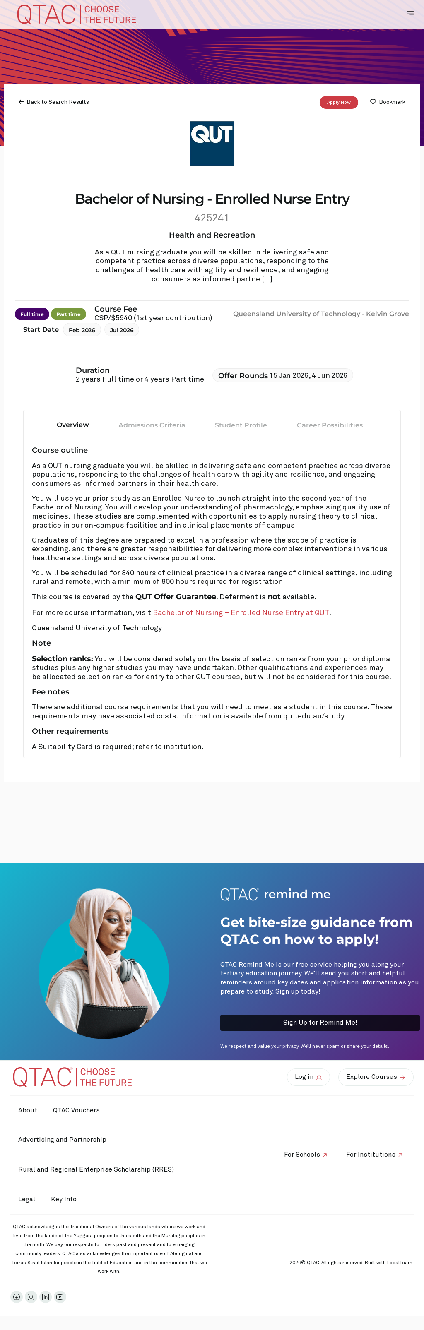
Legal (27, 1199)
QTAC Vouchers (77, 1110)
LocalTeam (399, 1262)
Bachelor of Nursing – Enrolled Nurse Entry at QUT (241, 613)
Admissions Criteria (152, 425)
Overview (73, 425)
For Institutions (370, 1154)
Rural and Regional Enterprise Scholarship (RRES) (96, 1169)
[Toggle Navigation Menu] (410, 13)
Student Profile (241, 425)
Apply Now (339, 102)
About (28, 1110)
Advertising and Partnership (63, 1139)
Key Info (67, 1199)
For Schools (301, 1154)
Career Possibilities (330, 425)
